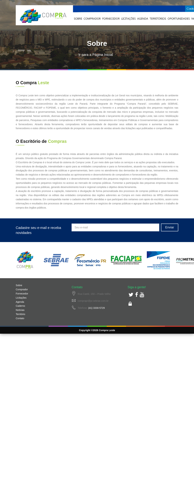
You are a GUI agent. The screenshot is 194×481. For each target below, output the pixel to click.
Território (20, 314)
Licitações (21, 297)
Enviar (169, 227)
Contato (20, 318)
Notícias (20, 310)
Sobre (19, 285)
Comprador (22, 289)
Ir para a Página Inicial (95, 55)
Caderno (20, 305)
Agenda (20, 301)
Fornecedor (22, 293)
